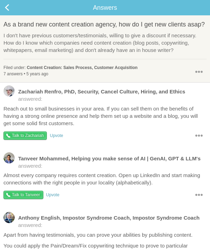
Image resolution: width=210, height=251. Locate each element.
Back (14, 7)
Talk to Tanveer (26, 194)
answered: (94, 95)
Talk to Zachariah (28, 135)
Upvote (56, 135)
